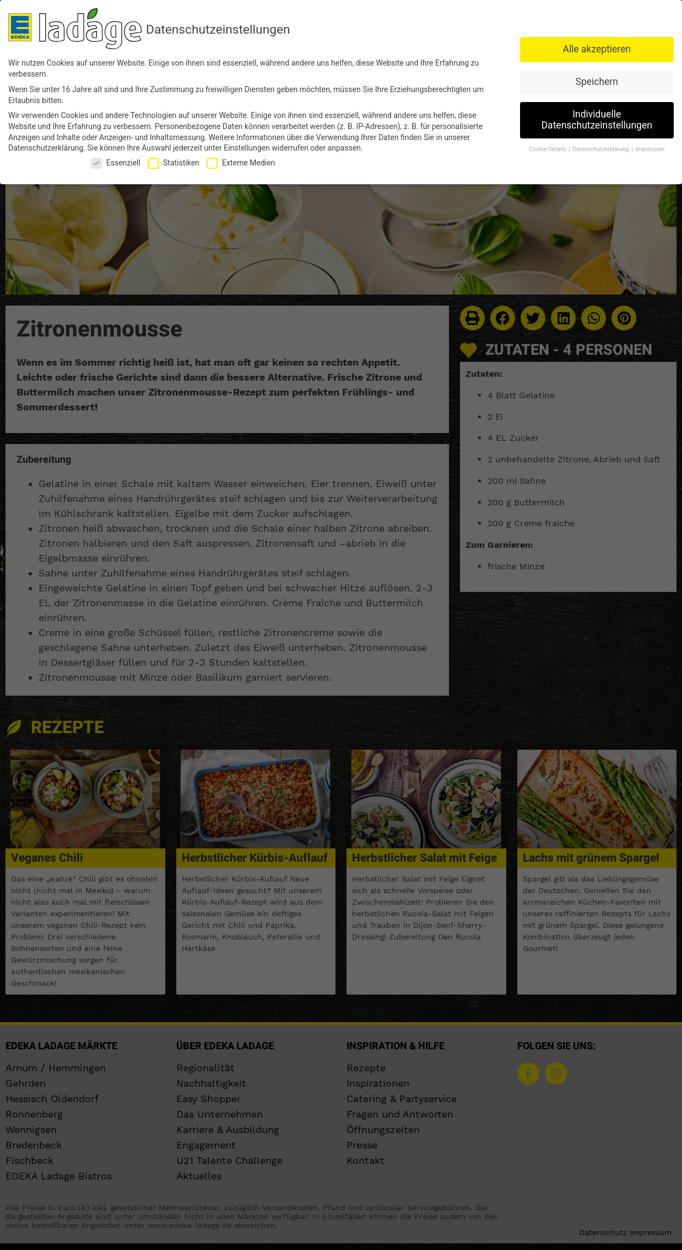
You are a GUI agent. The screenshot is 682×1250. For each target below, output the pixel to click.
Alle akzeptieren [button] (596, 49)
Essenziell (115, 163)
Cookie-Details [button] (548, 149)
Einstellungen (247, 147)
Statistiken (173, 163)
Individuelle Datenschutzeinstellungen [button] (597, 120)
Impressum (649, 149)
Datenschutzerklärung (45, 147)
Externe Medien (241, 163)
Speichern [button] (597, 81)
